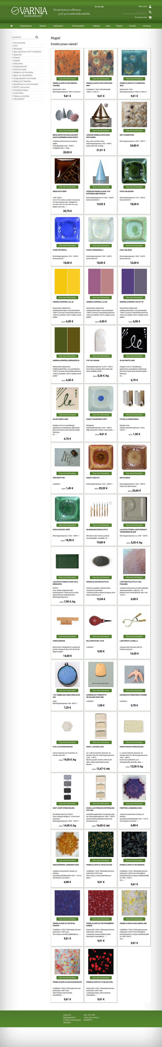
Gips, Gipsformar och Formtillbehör (26, 52)
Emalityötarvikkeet (19, 90)
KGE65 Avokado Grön (61, 530)
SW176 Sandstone (127, 135)
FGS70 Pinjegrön (127, 191)
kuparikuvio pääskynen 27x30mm (133, 695)
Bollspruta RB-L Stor (95, 641)
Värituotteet (17, 64)
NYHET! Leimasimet (20, 87)
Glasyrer (15, 58)
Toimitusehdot (78, 26)
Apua (108, 26)
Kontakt (132, 26)
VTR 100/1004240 (92, 361)
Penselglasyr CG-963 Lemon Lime (133, 923)
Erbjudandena (26, 26)
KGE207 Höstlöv (92, 478)
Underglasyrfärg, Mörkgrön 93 (66, 361)
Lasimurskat (17, 93)
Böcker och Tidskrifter (21, 81)
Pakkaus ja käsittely (20, 96)
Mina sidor (145, 6)
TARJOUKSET (18, 99)
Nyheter (43, 26)
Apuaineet (16, 55)
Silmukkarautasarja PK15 (97, 530)
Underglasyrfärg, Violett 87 (132, 302)
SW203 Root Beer (59, 191)
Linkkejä (96, 26)
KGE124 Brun (125, 478)
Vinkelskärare (59, 641)
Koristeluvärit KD (19, 66)
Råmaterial (16, 49)
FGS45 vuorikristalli (94, 250)
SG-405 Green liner (60, 419)
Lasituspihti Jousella (129, 641)
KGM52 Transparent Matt (96, 419)
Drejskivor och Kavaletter (22, 72)
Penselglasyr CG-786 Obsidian (132, 865)
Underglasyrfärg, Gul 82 (63, 302)
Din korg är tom (143, 17)
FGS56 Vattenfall (60, 250)
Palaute (119, 26)
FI (95, 7)
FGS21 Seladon (126, 250)
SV (99, 7)
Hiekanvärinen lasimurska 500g (66, 865)
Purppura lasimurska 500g (131, 808)
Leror (14, 46)
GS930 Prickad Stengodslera (131, 747)
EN (102, 7)
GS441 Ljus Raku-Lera (95, 747)
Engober (15, 60)
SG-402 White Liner (127, 361)
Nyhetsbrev (58, 26)
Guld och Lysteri (18, 69)
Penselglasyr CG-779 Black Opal (99, 982)
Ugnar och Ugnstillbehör (22, 75)
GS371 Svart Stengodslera (64, 808)
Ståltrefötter (59, 478)
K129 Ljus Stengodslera (63, 747)
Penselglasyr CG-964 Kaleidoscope (67, 982)
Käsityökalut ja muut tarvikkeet (24, 84)
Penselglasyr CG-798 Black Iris (99, 865)
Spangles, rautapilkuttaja (97, 582)
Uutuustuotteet (18, 43)
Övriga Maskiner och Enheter (23, 78)
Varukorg (147, 26)
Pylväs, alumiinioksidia (129, 419)
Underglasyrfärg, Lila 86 (96, 302)
